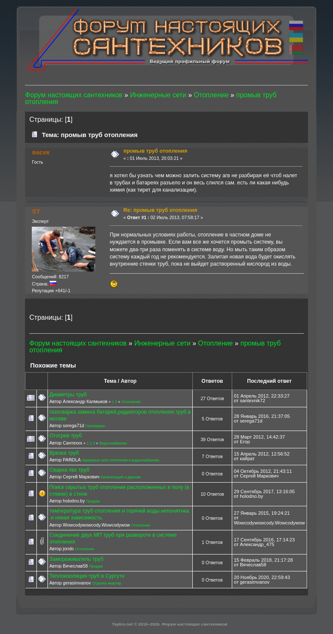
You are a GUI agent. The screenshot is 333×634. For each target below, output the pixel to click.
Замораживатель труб (76, 559)
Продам (93, 501)
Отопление (131, 402)
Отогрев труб (65, 436)
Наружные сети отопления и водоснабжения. (121, 460)
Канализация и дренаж (121, 477)
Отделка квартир (106, 583)
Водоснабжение (113, 443)
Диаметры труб (68, 395)
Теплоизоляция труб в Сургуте (86, 576)
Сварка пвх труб (69, 470)
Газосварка (95, 426)
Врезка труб (64, 453)
